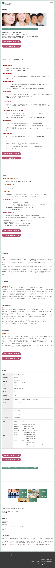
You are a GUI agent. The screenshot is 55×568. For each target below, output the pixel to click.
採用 (35, 542)
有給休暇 (38, 542)
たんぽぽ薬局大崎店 (12, 539)
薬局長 (37, 544)
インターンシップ (26, 539)
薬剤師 (8, 544)
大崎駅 (17, 542)
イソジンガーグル (19, 539)
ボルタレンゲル (19, 541)
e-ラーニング (7, 538)
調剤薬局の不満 (46, 544)
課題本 (3, 529)
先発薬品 (45, 541)
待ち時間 (28, 542)
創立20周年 (49, 541)
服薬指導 (42, 542)
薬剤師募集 (12, 544)
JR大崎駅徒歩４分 (13, 538)
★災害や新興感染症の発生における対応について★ (13, 508)
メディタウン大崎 (25, 541)
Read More (4, 512)
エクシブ (32, 539)
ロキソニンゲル (32, 541)
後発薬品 (32, 542)
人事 (36, 541)
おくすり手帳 (19, 538)
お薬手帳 (24, 538)
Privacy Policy (15, 554)
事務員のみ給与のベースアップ (8, 522)
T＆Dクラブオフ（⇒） (11, 204)
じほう (28, 538)
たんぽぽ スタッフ (33, 538)
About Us (9, 554)
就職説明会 (24, 542)
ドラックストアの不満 (47, 539)
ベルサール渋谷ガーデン (11, 541)
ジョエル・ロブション (38, 539)
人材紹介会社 (40, 541)
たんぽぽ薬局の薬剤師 (47, 538)
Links (4, 554)
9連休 (3, 538)
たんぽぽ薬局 (39, 538)
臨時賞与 (5, 544)
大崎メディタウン (12, 542)
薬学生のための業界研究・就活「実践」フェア (26, 544)
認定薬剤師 (41, 544)
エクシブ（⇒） (9, 202)
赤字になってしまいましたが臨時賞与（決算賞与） (13, 526)
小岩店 (20, 542)
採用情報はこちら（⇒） (19, 421)
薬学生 (16, 544)
